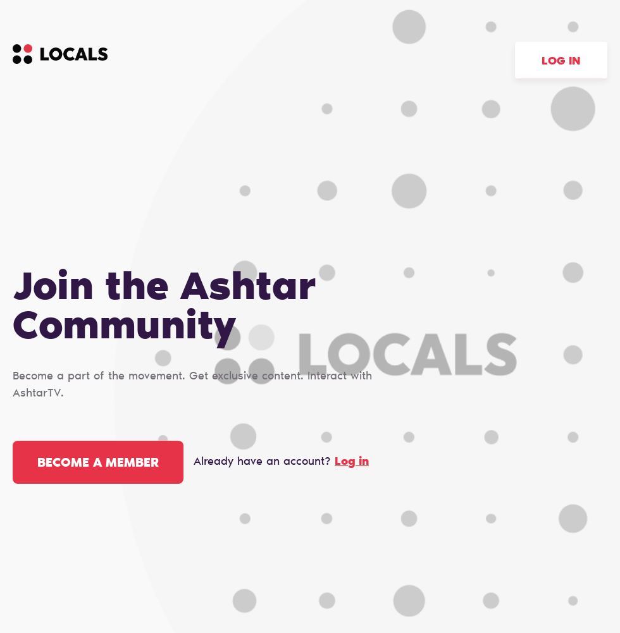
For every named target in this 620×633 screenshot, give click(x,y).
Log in (561, 62)
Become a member (98, 463)
